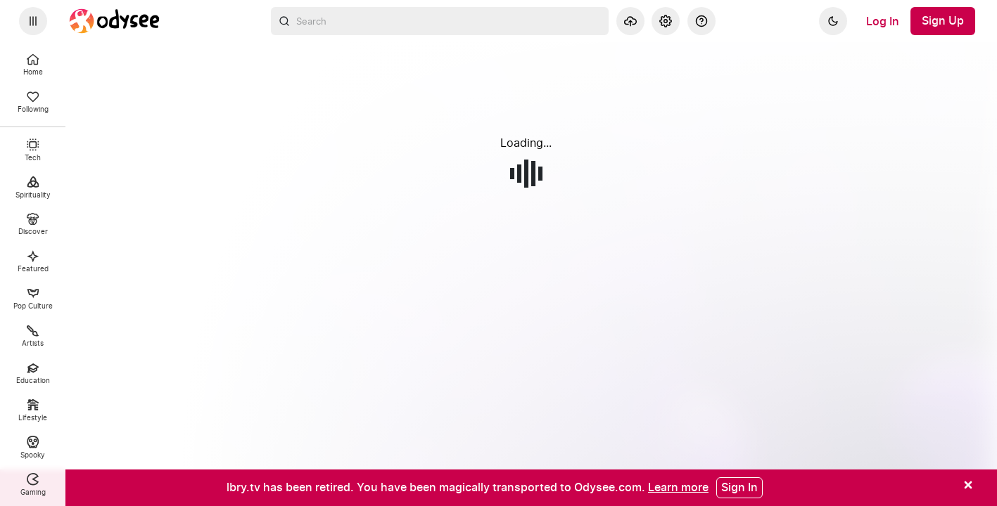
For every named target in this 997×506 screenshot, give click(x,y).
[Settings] (666, 21)
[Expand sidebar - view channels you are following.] (33, 21)
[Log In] (882, 21)
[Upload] (630, 21)
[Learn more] (678, 487)
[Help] (701, 21)
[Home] (114, 21)
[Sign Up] (942, 21)
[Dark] (833, 21)
